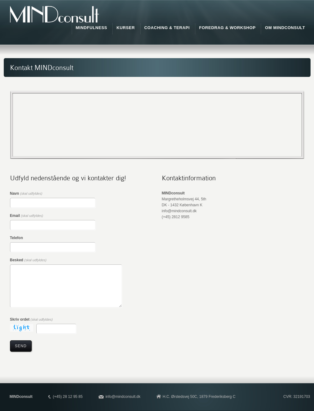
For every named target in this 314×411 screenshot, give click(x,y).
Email (26, 215)
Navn (26, 193)
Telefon (16, 238)
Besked (28, 260)
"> (157, 124)
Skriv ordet (31, 319)
